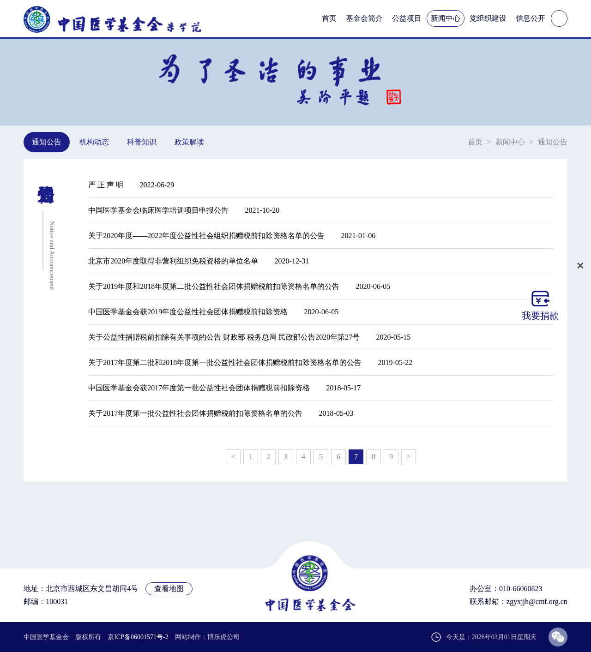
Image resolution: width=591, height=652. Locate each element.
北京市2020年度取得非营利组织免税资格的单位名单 (173, 261)
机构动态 (94, 142)
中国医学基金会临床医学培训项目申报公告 (158, 210)
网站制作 (188, 637)
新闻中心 (445, 18)
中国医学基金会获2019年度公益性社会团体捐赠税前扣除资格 (188, 312)
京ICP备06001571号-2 (138, 637)
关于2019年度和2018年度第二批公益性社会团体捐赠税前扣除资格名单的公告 (213, 286)
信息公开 (530, 18)
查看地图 (169, 588)
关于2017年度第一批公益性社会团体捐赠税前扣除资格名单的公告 (195, 413)
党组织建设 (488, 18)
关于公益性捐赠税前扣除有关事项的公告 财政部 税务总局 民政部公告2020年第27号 (224, 337)
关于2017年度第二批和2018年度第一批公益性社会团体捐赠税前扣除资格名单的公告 (225, 362)
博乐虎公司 (223, 637)
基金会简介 (364, 18)
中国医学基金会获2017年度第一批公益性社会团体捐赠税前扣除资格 (199, 388)
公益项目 (407, 18)
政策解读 (189, 142)
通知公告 (46, 142)
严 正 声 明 (105, 185)
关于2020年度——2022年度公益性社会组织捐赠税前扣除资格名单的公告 (206, 235)
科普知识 (142, 142)
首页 (329, 18)
